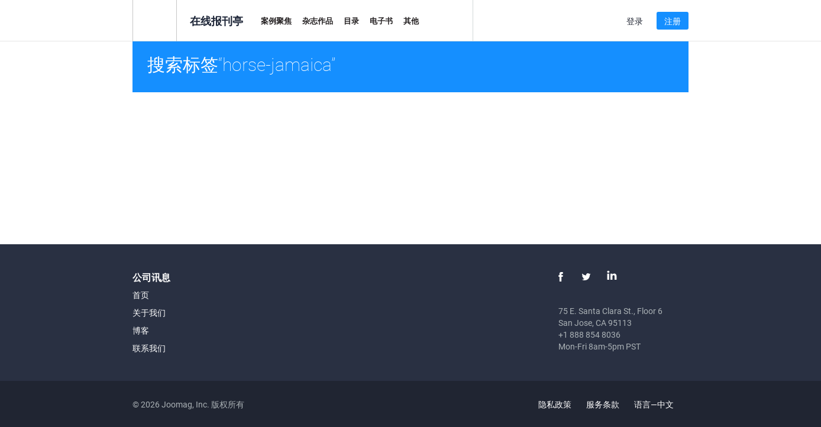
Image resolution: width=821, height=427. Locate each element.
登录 (634, 21)
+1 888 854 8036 (589, 334)
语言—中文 (660, 404)
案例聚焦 (276, 20)
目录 (351, 20)
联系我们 (149, 348)
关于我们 (149, 312)
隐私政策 (554, 404)
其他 (411, 20)
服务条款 (602, 404)
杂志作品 (317, 20)
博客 (140, 330)
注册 (672, 21)
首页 (140, 294)
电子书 (381, 20)
